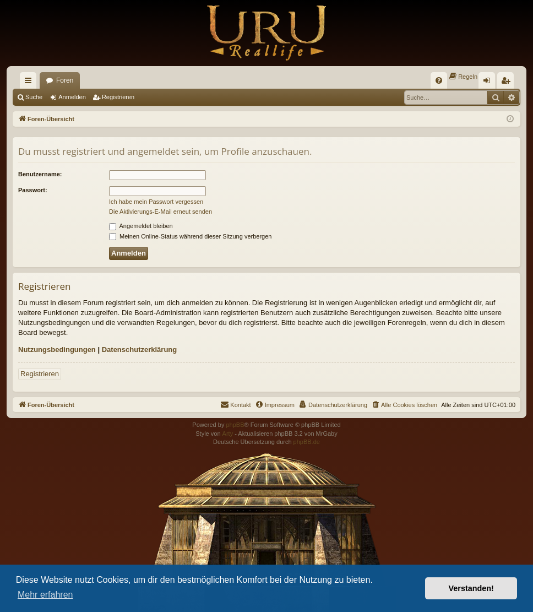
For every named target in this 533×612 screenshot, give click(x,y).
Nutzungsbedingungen (57, 349)
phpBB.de (306, 441)
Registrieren (118, 97)
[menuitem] (439, 80)
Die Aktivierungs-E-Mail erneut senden (160, 211)
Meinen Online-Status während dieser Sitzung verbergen (190, 236)
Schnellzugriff (30, 83)
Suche (33, 97)
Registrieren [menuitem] (508, 83)
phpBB (235, 424)
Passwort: (32, 190)
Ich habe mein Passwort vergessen (156, 201)
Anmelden (72, 97)
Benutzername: (40, 174)
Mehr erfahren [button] (45, 594)
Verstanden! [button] (471, 588)
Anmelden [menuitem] (489, 83)
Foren (64, 80)
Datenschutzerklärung (139, 349)
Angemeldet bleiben (141, 226)
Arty (227, 433)
